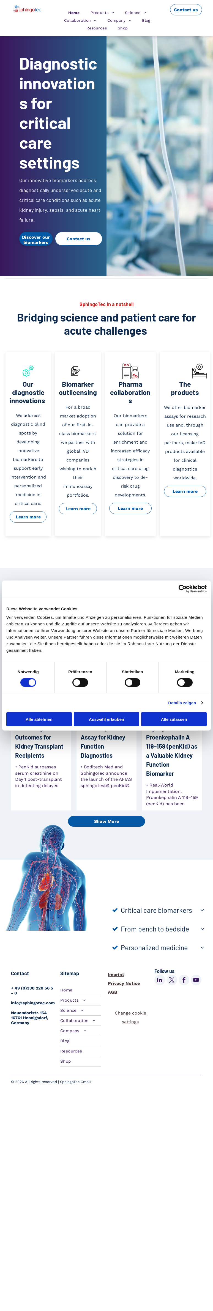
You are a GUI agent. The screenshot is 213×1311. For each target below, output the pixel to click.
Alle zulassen (174, 719)
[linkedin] (159, 981)
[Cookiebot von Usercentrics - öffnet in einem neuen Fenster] (183, 588)
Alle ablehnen (39, 719)
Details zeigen (182, 702)
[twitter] (171, 981)
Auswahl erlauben (106, 719)
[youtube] (196, 981)
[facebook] (184, 981)
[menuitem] (74, 13)
